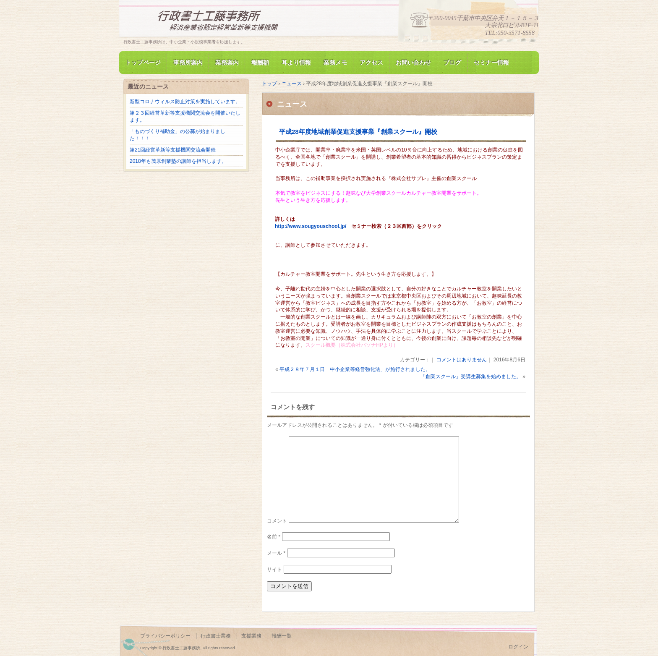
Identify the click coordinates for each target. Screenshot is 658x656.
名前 (273, 537)
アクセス (371, 62)
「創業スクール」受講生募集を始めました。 (470, 376)
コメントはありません (461, 360)
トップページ (143, 62)
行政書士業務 (216, 636)
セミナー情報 (491, 62)
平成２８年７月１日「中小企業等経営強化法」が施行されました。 (355, 369)
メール (276, 553)
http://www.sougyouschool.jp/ (310, 226)
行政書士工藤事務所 (219, 22)
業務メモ (335, 62)
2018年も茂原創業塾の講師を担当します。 (178, 161)
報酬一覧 (282, 636)
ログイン (518, 647)
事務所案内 (188, 62)
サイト (274, 569)
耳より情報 (296, 62)
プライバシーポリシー (165, 636)
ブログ (452, 62)
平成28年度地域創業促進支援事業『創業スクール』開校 (358, 131)
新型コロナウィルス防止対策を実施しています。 (185, 102)
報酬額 (260, 62)
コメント (277, 521)
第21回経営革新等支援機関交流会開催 (173, 150)
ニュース (292, 104)
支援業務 (251, 636)
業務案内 (227, 62)
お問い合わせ (413, 62)
